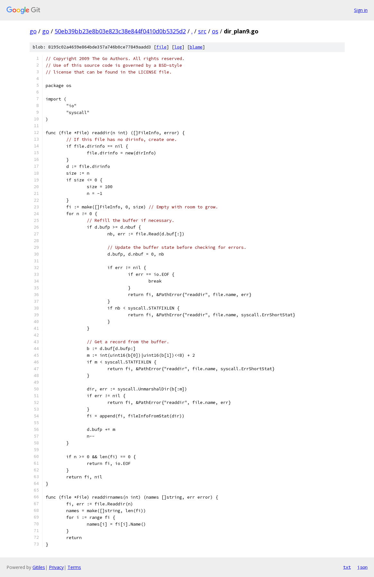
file (161, 47)
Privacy (56, 567)
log (178, 47)
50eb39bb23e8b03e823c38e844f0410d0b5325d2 (120, 31)
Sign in (361, 10)
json (362, 567)
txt (347, 567)
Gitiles (38, 567)
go (33, 31)
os (215, 31)
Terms (74, 567)
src (202, 31)
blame (196, 47)
